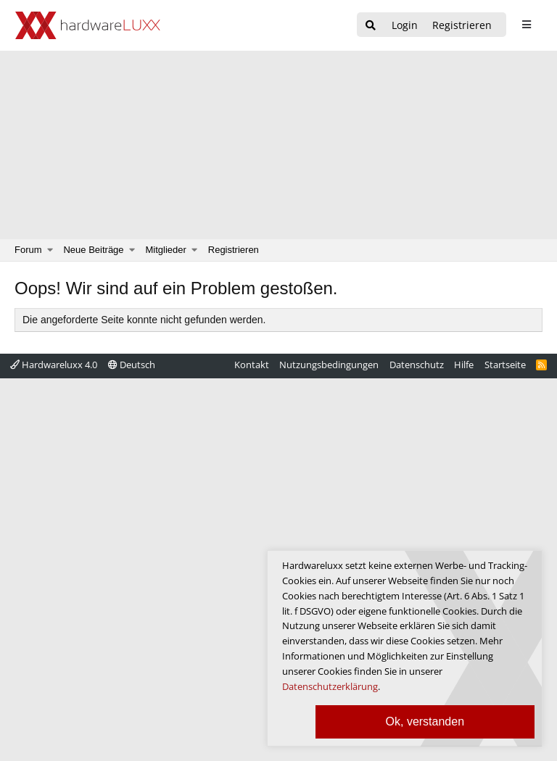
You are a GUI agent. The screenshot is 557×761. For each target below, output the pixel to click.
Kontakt (251, 364)
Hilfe (464, 364)
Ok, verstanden (425, 721)
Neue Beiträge (93, 249)
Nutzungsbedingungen (329, 364)
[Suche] (370, 25)
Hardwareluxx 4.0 (53, 364)
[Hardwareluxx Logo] (87, 25)
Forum (28, 249)
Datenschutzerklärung (330, 686)
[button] (50, 250)
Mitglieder (166, 249)
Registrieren (233, 249)
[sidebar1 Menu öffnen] (526, 24)
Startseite (505, 364)
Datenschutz (416, 364)
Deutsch (131, 364)
